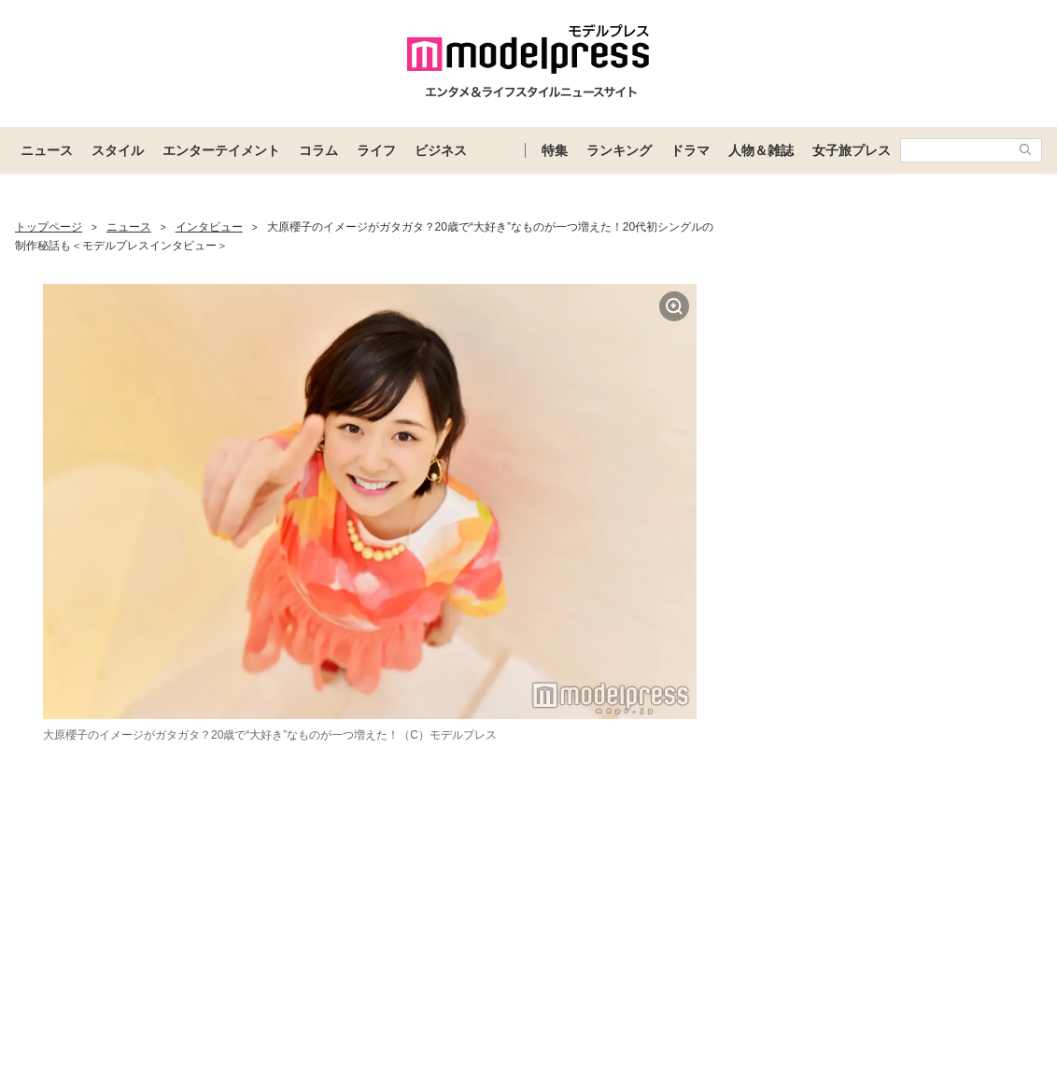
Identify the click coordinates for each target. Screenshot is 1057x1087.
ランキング (619, 150)
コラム (318, 150)
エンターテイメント (221, 150)
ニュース (47, 150)
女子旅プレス (851, 150)
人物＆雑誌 (761, 150)
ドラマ (690, 150)
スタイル (118, 150)
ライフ (376, 150)
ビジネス (441, 150)
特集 (555, 150)
